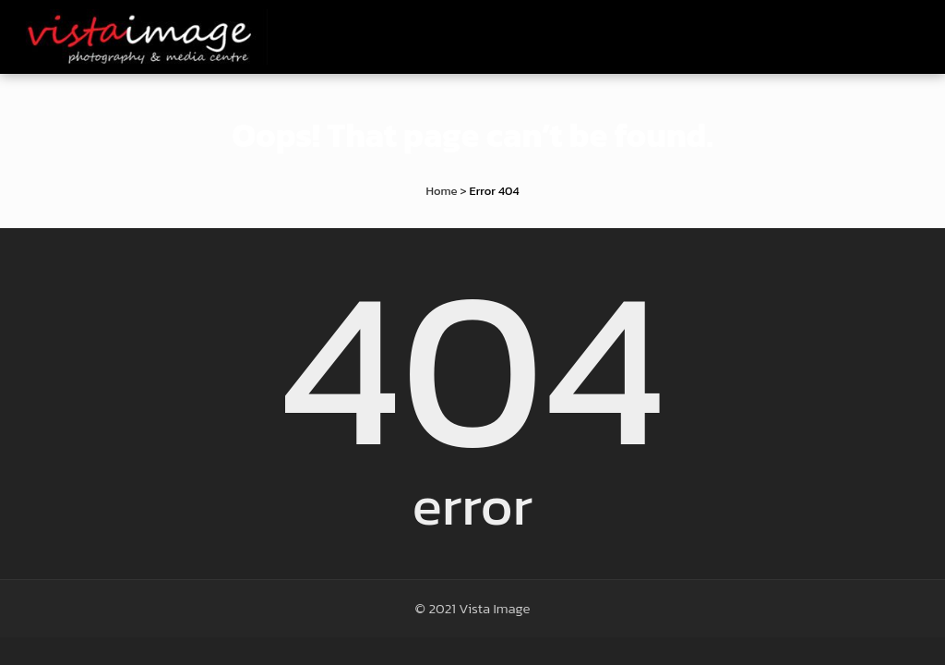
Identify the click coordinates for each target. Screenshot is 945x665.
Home (441, 191)
